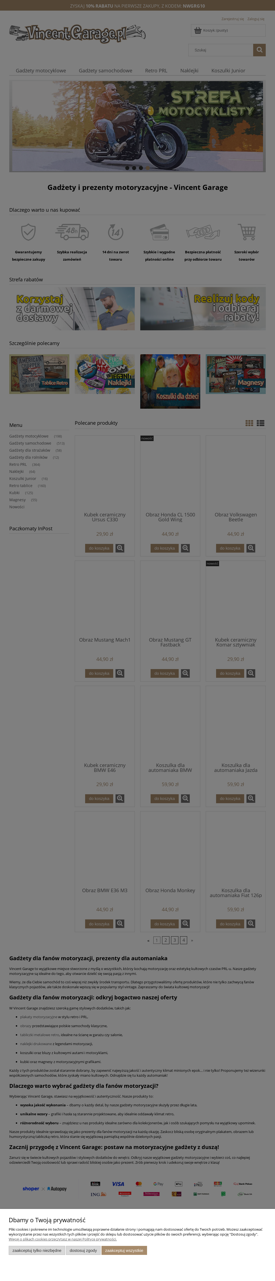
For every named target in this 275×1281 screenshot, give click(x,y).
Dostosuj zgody (83, 1250)
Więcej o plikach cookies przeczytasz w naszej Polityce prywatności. (63, 1239)
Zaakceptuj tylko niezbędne (37, 1250)
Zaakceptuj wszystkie (124, 1250)
